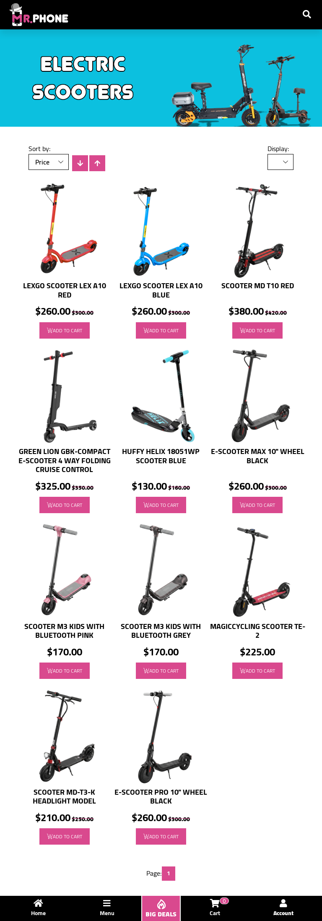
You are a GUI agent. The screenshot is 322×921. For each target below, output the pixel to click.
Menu (107, 908)
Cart (218, 908)
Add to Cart (64, 330)
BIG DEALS (161, 909)
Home (38, 908)
